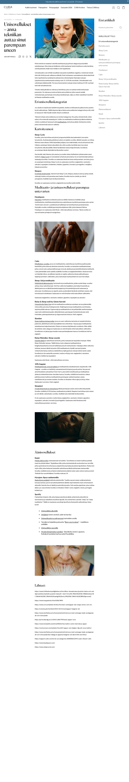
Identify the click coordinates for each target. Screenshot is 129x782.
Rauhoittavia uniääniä (42, 480)
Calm (101, 74)
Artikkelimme (12, 14)
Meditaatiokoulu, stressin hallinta (46, 367)
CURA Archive (79, 7)
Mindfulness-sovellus (42, 264)
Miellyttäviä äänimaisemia (44, 283)
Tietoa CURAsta (93, 7)
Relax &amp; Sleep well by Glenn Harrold (109, 85)
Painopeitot (42, 7)
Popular (19, 14)
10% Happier (104, 100)
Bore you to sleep (71, 522)
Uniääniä (44, 515)
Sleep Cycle (45, 157)
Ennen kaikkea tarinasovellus (44, 321)
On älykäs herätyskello (42, 174)
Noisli (101, 114)
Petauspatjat (54, 7)
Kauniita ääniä (39, 340)
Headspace (103, 70)
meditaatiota (62, 122)
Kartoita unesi (104, 46)
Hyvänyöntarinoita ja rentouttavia (46, 389)
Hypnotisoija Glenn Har (43, 304)
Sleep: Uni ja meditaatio (108, 79)
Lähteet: (102, 127)
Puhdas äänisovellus (41, 461)
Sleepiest (102, 105)
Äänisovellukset (105, 109)
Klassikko (38, 200)
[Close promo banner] (128, 1)
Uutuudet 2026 (66, 7)
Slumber (102, 91)
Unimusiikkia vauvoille (49, 528)
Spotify (101, 123)
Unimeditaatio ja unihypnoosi (52, 518)
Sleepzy (102, 55)
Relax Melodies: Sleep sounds (110, 96)
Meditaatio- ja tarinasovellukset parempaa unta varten (109, 62)
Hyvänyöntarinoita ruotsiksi (52, 532)
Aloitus (6, 14)
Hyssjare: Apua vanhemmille (110, 118)
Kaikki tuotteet (31, 7)
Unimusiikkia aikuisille (49, 511)
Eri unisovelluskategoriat (108, 41)
